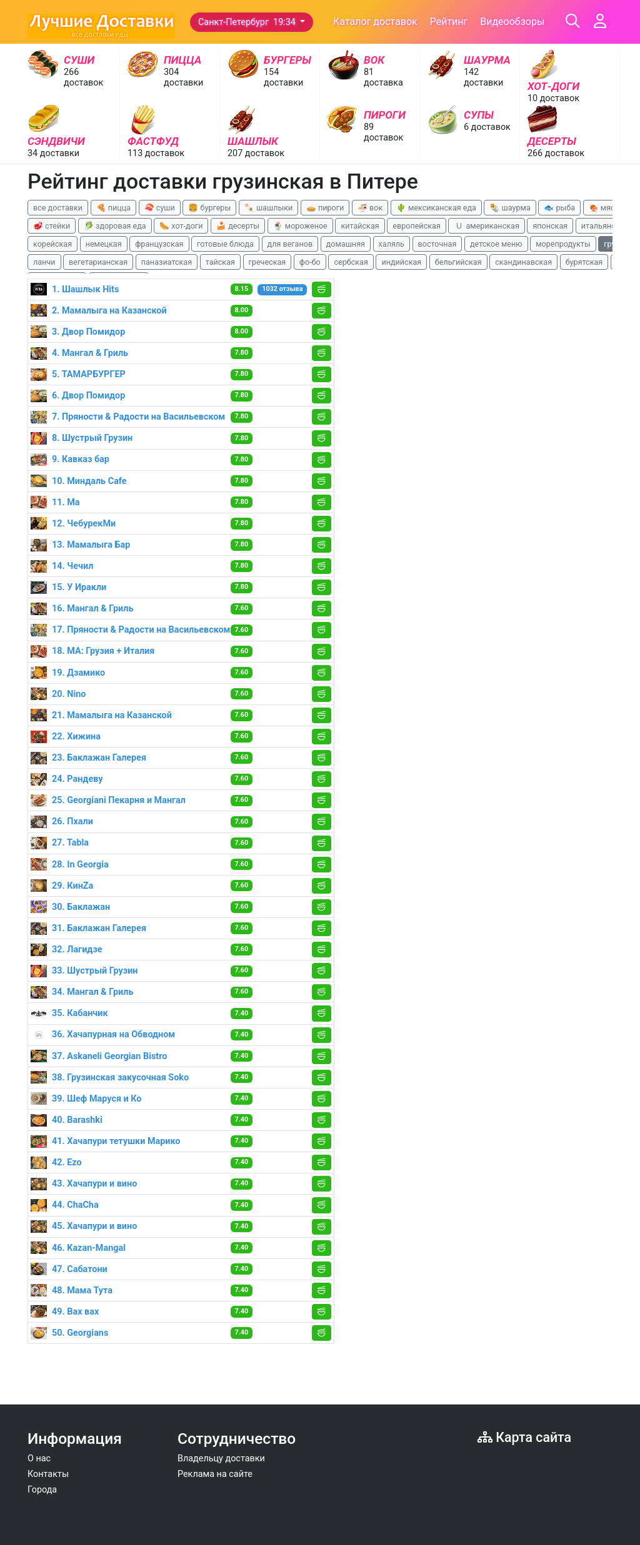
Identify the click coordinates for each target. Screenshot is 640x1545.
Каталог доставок (375, 21)
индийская (401, 262)
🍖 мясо (604, 207)
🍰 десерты (237, 225)
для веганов (290, 244)
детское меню (496, 244)
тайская (220, 262)
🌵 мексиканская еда (436, 207)
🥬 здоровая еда (115, 225)
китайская (360, 225)
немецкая (104, 244)
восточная (437, 244)
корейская (52, 244)
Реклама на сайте (215, 1474)
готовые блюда (225, 244)
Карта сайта (524, 1437)
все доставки (57, 207)
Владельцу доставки (221, 1458)
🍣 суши (159, 207)
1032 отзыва (282, 289)
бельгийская (458, 262)
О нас (39, 1458)
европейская (416, 225)
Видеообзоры (512, 21)
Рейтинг (449, 21)
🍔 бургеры (209, 207)
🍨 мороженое (300, 225)
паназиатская (166, 262)
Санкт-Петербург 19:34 (248, 22)
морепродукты (563, 244)
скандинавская (523, 262)
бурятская (584, 262)
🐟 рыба (559, 207)
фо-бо (310, 262)
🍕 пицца (113, 207)
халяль (391, 244)
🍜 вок (370, 207)
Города (42, 1489)
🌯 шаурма (509, 207)
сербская (351, 262)
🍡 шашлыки (268, 207)
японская (550, 225)
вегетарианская (98, 262)
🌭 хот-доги (180, 225)
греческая (267, 262)
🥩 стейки (51, 225)
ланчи (44, 262)
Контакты (48, 1474)
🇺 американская (486, 225)
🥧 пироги (325, 207)
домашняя (345, 244)
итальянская (605, 225)
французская (159, 244)
